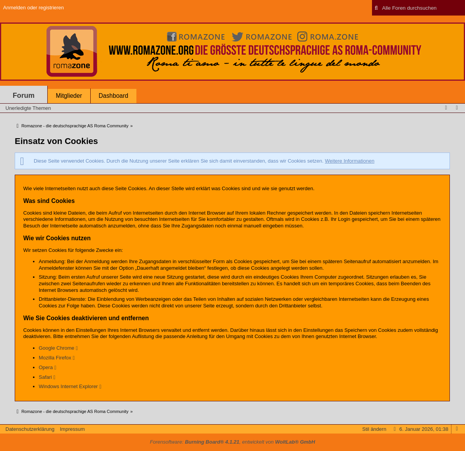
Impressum (72, 429)
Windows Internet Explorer (68, 386)
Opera (46, 367)
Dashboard (113, 95)
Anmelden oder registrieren (33, 7)
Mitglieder (69, 95)
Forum (24, 95)
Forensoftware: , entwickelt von (232, 442)
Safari (45, 377)
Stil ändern (374, 429)
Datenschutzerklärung (29, 429)
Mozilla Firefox (55, 358)
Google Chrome (56, 348)
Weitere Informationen (349, 161)
